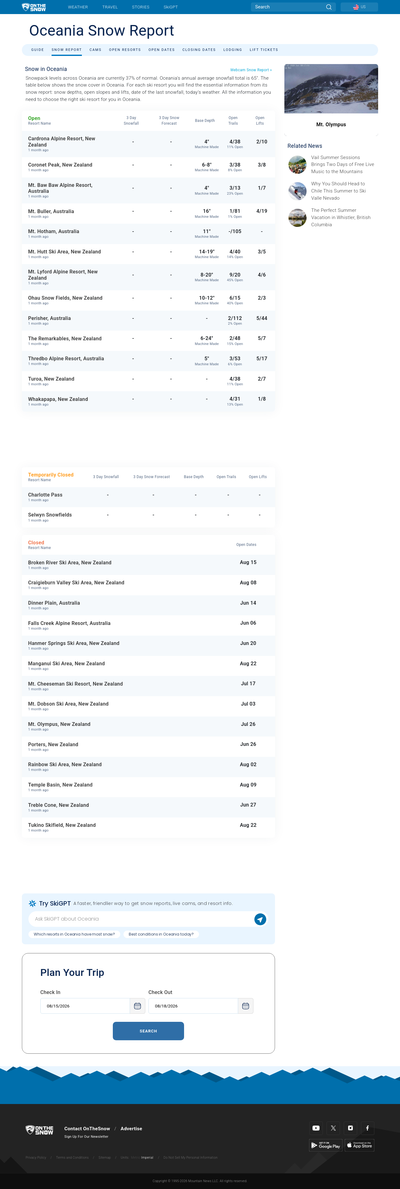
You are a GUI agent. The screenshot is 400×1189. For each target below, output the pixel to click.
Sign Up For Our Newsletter (86, 1137)
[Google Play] (325, 1145)
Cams (95, 50)
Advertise (131, 1129)
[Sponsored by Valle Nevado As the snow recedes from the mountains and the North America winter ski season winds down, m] (342, 191)
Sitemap (105, 1157)
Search (148, 1031)
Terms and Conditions (72, 1157)
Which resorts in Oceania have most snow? (74, 934)
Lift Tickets (264, 50)
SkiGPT (171, 6)
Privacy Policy (36, 1157)
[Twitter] (333, 1128)
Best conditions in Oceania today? (161, 934)
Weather (78, 6)
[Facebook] (367, 1128)
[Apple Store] (359, 1145)
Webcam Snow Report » (251, 70)
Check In (50, 992)
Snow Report (67, 50)
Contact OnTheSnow (87, 1129)
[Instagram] (350, 1128)
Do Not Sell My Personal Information (190, 1157)
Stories (140, 6)
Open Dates (161, 50)
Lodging (232, 50)
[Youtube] (316, 1128)
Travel (110, 6)
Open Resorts (125, 50)
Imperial (147, 1157)
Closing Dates (199, 50)
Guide (37, 50)
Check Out (160, 992)
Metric (135, 1157)
